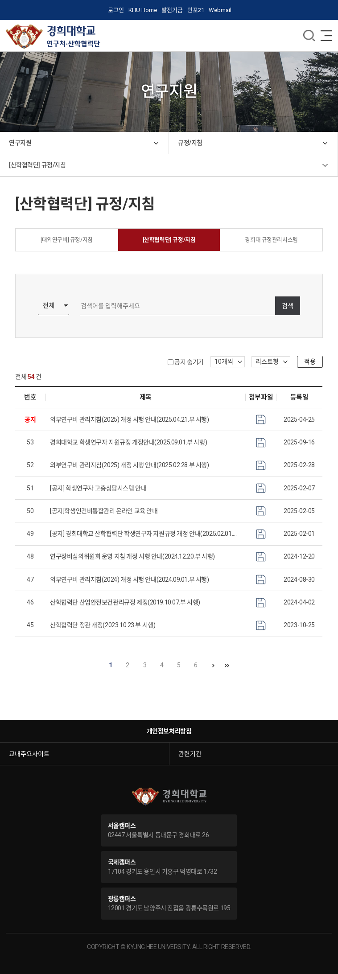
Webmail (220, 10)
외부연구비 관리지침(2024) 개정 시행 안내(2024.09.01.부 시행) (129, 579)
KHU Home (142, 10)
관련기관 (190, 753)
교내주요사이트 (29, 753)
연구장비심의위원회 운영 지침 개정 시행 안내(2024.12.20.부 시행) (132, 556)
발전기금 (172, 10)
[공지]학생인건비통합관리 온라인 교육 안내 (103, 510)
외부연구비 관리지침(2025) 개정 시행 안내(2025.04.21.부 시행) (129, 419)
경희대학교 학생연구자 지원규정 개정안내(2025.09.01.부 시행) (128, 442)
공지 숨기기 (188, 362)
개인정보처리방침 (169, 731)
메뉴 (309, 35)
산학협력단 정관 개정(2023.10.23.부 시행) (102, 625)
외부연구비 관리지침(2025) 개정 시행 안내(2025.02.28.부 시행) (129, 465)
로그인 (116, 10)
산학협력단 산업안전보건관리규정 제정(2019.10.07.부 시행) (125, 602)
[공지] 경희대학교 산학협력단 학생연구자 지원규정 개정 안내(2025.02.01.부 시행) (145, 533)
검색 (287, 305)
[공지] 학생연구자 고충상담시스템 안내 (98, 488)
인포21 (195, 10)
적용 (310, 361)
